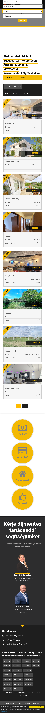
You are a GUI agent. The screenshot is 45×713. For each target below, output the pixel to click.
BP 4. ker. (36, 661)
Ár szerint (19, 94)
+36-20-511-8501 (24, 612)
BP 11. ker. (27, 670)
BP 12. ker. (7, 675)
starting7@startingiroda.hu (23, 609)
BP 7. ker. (26, 666)
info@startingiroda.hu (15, 636)
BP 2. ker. (16, 661)
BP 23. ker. (18, 689)
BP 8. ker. (36, 666)
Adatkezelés (11, 692)
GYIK (37, 692)
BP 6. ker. (16, 666)
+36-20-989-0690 (13, 640)
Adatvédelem (4, 711)
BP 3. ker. (26, 661)
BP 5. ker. (7, 666)
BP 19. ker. (7, 684)
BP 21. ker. (28, 684)
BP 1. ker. (7, 661)
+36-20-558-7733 (24, 581)
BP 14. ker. (28, 675)
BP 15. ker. (7, 679)
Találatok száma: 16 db (13, 86)
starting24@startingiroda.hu (24, 578)
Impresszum (22, 692)
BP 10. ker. (17, 670)
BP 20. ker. (18, 684)
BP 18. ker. (28, 679)
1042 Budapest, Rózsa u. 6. (16, 644)
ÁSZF (31, 692)
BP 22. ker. (7, 689)
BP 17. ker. (18, 679)
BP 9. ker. (7, 670)
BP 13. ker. (18, 675)
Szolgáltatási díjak (22, 695)
